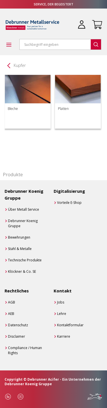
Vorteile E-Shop (69, 202)
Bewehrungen (19, 237)
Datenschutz (18, 325)
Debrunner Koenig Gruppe (23, 223)
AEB (11, 313)
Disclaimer (16, 336)
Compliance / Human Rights (25, 350)
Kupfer (20, 65)
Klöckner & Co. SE (22, 271)
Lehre (61, 313)
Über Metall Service (23, 209)
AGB (11, 302)
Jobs (60, 302)
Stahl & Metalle (20, 248)
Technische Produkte (25, 260)
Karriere (63, 336)
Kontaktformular (70, 325)
